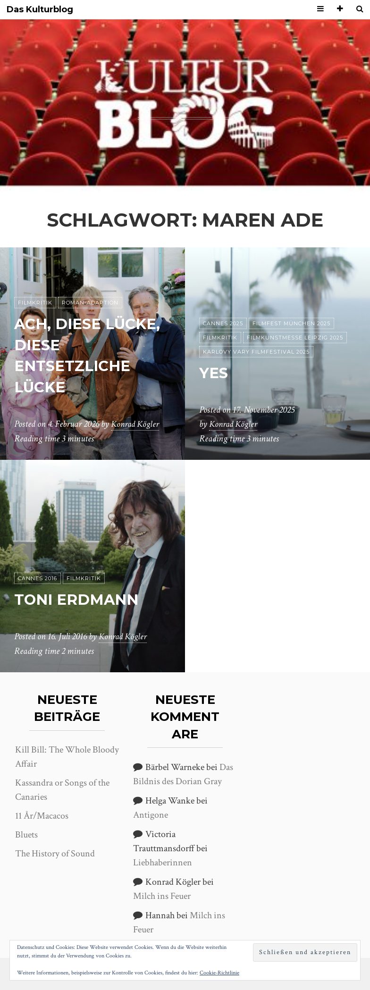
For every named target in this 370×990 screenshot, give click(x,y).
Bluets (26, 835)
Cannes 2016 (37, 578)
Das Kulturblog (40, 10)
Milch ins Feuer (162, 896)
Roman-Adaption (90, 303)
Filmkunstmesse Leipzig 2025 (295, 338)
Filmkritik (35, 303)
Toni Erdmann (78, 600)
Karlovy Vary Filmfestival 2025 (256, 352)
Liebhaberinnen (162, 862)
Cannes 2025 (223, 324)
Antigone (150, 815)
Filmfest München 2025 (291, 324)
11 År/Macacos (41, 816)
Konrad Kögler (136, 424)
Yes (214, 373)
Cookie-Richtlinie (219, 972)
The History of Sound (55, 853)
